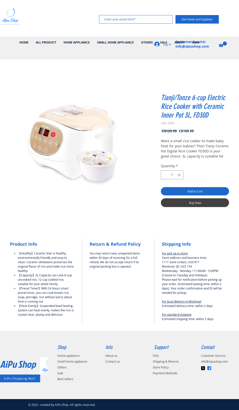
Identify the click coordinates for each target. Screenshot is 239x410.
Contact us (112, 361)
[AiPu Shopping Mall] (20, 378)
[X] (203, 368)
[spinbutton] (172, 175)
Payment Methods (165, 373)
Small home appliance (72, 361)
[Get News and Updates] (197, 19)
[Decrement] (165, 175)
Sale (60, 373)
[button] (223, 44)
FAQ (155, 356)
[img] (10, 24)
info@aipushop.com (214, 361)
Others (62, 367)
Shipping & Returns (166, 361)
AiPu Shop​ (18, 364)
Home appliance (68, 356)
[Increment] (179, 175)
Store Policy (161, 367)
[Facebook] (209, 368)
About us (111, 356)
